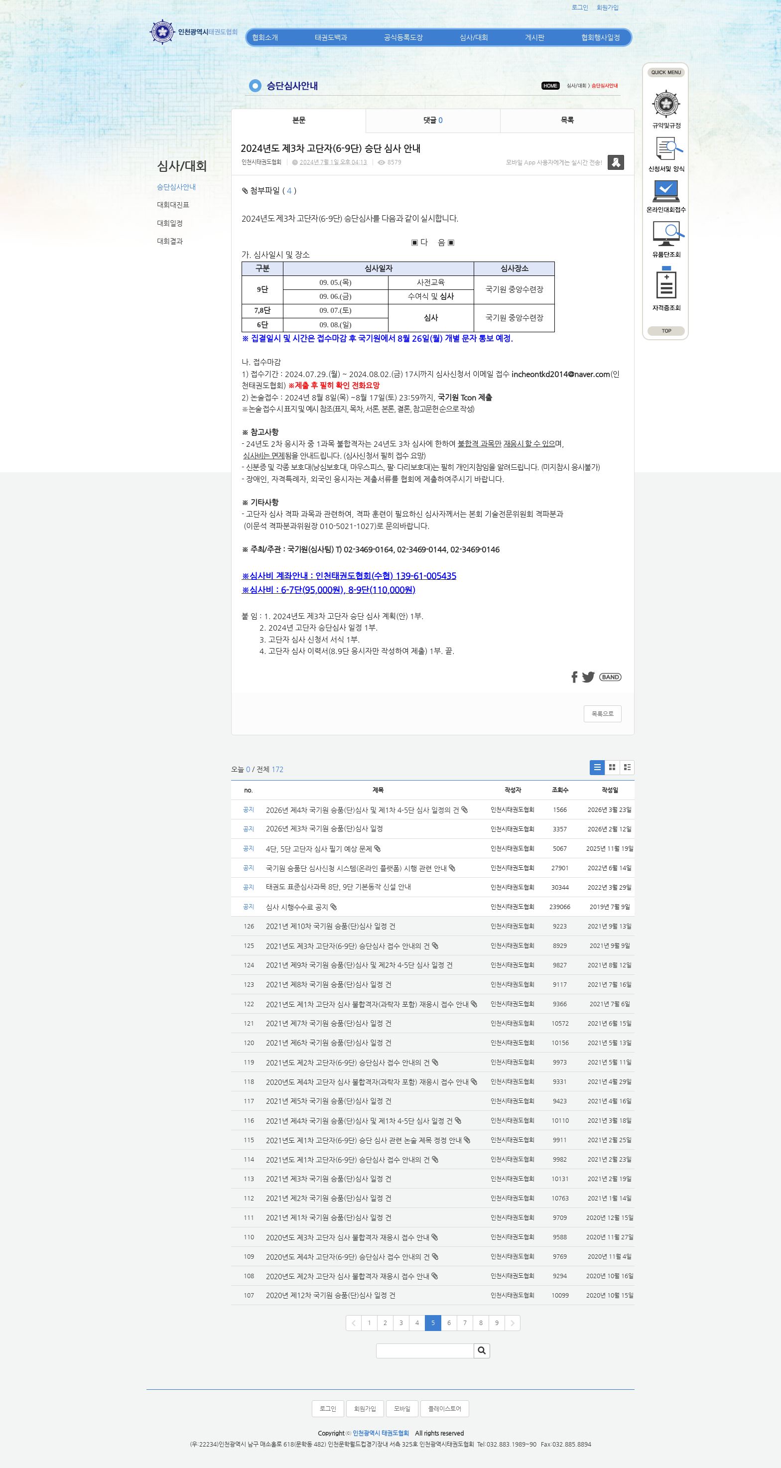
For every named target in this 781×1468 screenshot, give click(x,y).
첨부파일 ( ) (269, 190)
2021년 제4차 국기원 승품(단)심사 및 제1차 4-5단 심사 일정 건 (359, 1121)
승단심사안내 (176, 187)
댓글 (432, 120)
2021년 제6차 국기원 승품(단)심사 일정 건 (328, 1043)
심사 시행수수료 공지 (301, 907)
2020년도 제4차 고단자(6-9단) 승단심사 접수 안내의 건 (348, 1257)
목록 (567, 120)
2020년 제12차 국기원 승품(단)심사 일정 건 (330, 1295)
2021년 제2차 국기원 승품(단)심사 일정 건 (328, 1198)
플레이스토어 (444, 1408)
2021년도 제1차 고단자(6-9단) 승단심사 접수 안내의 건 (348, 1160)
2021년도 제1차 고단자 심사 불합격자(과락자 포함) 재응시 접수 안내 (367, 1004)
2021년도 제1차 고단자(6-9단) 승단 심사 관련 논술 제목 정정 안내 (364, 1140)
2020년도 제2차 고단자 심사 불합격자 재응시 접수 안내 (347, 1276)
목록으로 (603, 713)
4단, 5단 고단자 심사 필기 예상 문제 (323, 849)
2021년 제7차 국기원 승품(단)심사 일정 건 (328, 1023)
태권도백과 (331, 37)
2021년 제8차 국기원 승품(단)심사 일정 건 (328, 984)
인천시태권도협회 (261, 162)
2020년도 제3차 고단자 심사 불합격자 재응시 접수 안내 (347, 1237)
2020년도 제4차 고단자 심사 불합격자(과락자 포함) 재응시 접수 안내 (367, 1082)
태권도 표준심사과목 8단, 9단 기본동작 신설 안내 (338, 887)
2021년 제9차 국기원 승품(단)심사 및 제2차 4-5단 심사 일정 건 (359, 965)
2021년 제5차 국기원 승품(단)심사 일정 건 (328, 1101)
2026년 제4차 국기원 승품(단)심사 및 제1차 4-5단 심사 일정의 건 (367, 810)
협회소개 (265, 37)
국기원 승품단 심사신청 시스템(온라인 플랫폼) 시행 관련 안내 (360, 868)
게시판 (534, 37)
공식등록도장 (403, 37)
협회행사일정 (600, 37)
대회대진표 (173, 205)
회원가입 (608, 7)
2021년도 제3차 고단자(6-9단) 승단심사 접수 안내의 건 (348, 946)
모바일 (402, 1408)
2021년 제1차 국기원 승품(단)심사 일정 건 (328, 1217)
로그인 (580, 7)
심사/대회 (474, 37)
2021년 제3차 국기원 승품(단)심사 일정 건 (328, 1179)
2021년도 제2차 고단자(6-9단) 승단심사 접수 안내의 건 (348, 1063)
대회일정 (170, 223)
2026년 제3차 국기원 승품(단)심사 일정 (325, 828)
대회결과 (170, 241)
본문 (298, 120)
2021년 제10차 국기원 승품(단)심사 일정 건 (330, 926)
